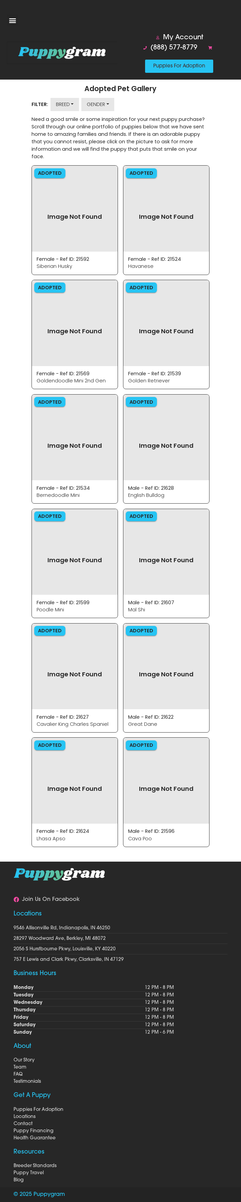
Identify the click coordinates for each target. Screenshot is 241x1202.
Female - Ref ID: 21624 (63, 831)
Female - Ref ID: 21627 (63, 717)
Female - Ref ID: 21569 (63, 373)
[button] (12, 20)
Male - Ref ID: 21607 (151, 602)
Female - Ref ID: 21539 (154, 373)
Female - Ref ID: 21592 (63, 259)
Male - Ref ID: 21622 (151, 717)
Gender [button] (96, 104)
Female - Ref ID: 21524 (154, 259)
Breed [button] (63, 104)
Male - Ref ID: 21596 (151, 831)
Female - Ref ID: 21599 (63, 602)
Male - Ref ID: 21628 (151, 488)
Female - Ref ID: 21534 (63, 488)
